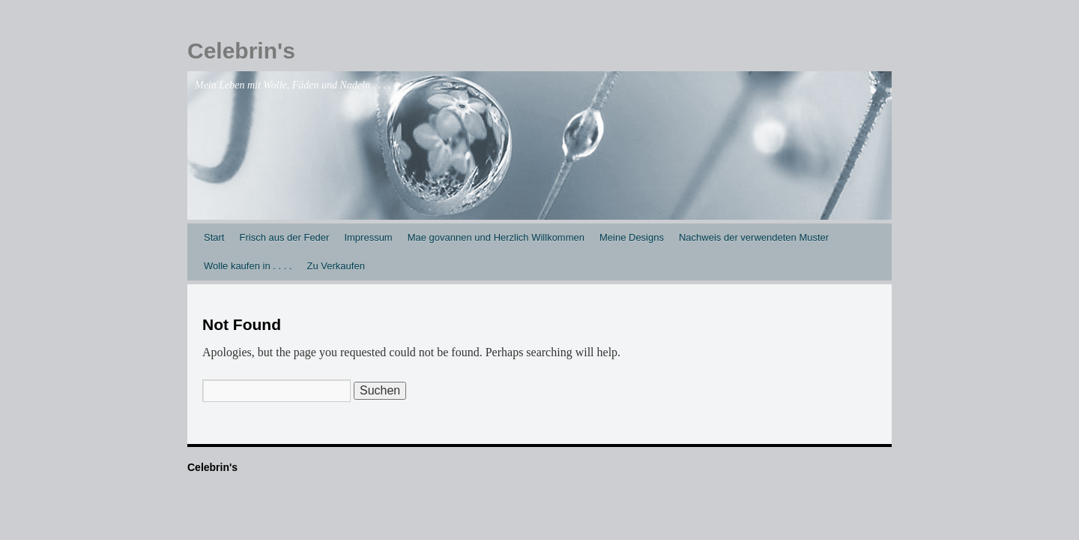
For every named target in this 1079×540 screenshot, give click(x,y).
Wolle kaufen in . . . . (248, 266)
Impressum (368, 237)
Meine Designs (631, 237)
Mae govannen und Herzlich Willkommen (496, 237)
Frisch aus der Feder (284, 237)
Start (214, 237)
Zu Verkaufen (336, 266)
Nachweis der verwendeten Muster (754, 237)
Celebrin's (241, 50)
